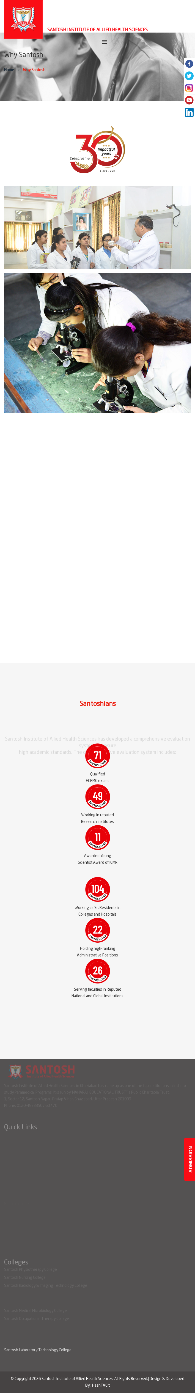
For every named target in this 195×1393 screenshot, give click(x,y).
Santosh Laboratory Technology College (38, 1350)
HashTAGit (101, 1385)
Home (9, 70)
